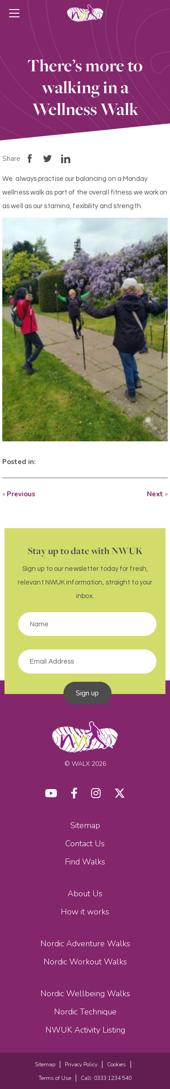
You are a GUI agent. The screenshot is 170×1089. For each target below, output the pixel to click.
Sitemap (85, 825)
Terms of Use (55, 1078)
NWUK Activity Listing (85, 1029)
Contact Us (85, 843)
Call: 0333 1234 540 (106, 1078)
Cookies (116, 1064)
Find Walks (85, 861)
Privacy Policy (81, 1064)
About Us (85, 893)
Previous (21, 494)
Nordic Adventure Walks (85, 943)
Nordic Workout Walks (85, 961)
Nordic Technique (85, 1011)
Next (155, 494)
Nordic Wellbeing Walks (85, 993)
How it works (85, 911)
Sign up (87, 693)
